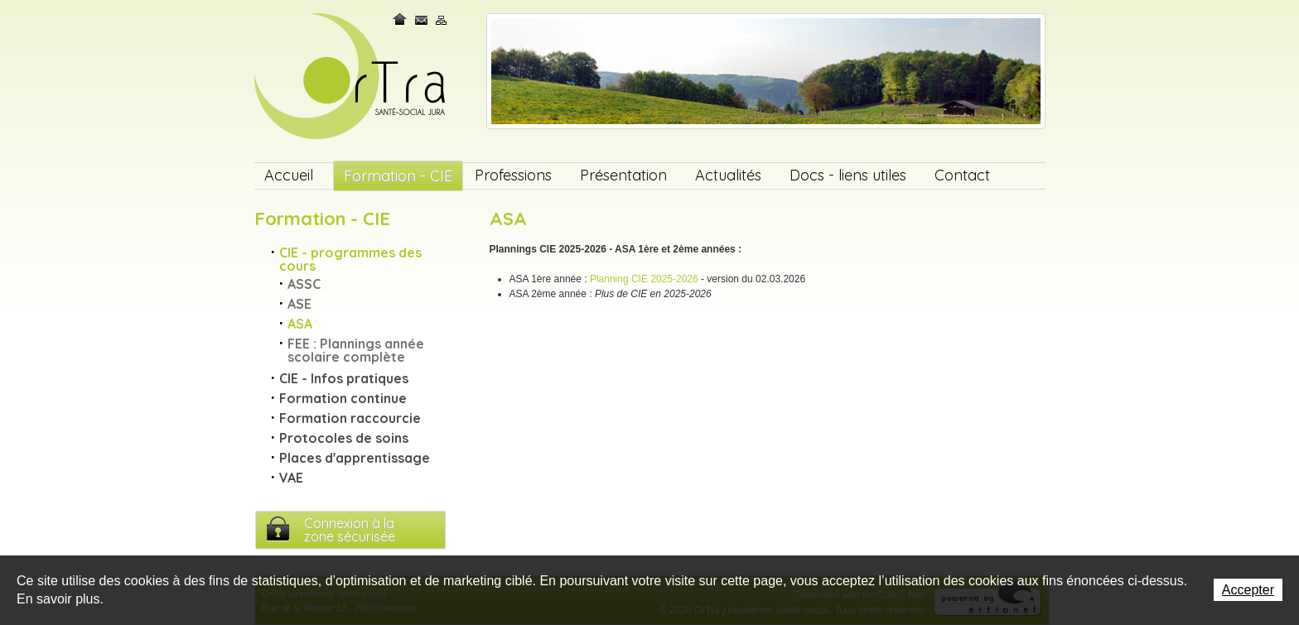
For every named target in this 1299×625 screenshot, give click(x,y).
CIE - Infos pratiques (343, 378)
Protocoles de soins (343, 438)
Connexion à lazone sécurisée (349, 530)
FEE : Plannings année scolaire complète (355, 350)
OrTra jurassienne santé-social (351, 77)
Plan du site (441, 19)
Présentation (623, 175)
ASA (299, 323)
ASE (299, 304)
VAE (291, 477)
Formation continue (343, 398)
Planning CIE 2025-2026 (644, 279)
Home (401, 19)
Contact (421, 19)
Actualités (728, 175)
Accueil (288, 175)
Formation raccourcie (350, 418)
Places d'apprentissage (354, 458)
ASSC (304, 284)
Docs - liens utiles (848, 175)
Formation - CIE (398, 175)
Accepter (1248, 590)
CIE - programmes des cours (350, 259)
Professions (513, 175)
